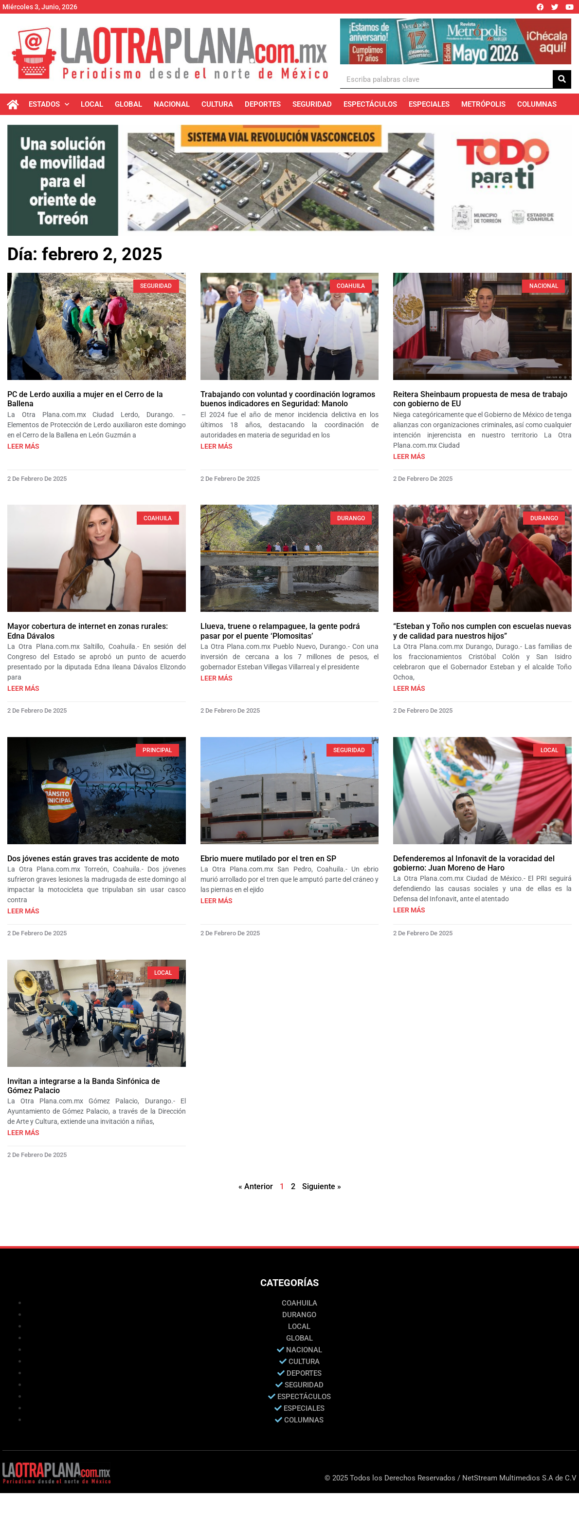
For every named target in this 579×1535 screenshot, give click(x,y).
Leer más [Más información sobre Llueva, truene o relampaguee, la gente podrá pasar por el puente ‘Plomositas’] (216, 680)
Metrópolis (483, 104)
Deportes (263, 104)
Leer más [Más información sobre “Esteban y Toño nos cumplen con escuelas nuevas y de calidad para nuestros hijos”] (409, 690)
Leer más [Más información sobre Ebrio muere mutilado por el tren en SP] (216, 903)
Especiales (429, 104)
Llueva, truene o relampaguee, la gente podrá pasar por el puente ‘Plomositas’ (280, 633)
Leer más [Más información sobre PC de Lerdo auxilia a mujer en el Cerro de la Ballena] (23, 448)
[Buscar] (562, 79)
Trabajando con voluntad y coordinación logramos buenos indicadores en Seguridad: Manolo (287, 401)
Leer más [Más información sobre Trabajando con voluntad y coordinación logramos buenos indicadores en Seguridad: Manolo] (216, 448)
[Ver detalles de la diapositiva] (455, 41)
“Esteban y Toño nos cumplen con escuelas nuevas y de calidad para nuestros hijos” (482, 633)
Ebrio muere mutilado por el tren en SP (268, 860)
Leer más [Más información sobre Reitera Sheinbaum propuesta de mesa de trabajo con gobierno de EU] (409, 458)
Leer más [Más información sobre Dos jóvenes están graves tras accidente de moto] (23, 913)
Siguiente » (321, 1188)
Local (92, 104)
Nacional (172, 104)
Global (128, 104)
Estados (49, 104)
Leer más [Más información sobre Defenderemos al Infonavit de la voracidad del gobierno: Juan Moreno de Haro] (409, 912)
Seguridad (312, 104)
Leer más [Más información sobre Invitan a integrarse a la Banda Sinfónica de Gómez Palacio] (23, 1134)
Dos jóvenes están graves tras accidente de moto (93, 860)
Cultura (217, 104)
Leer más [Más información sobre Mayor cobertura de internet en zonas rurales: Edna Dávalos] (23, 690)
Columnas (537, 104)
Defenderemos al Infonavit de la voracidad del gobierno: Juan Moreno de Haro (474, 865)
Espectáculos (370, 104)
